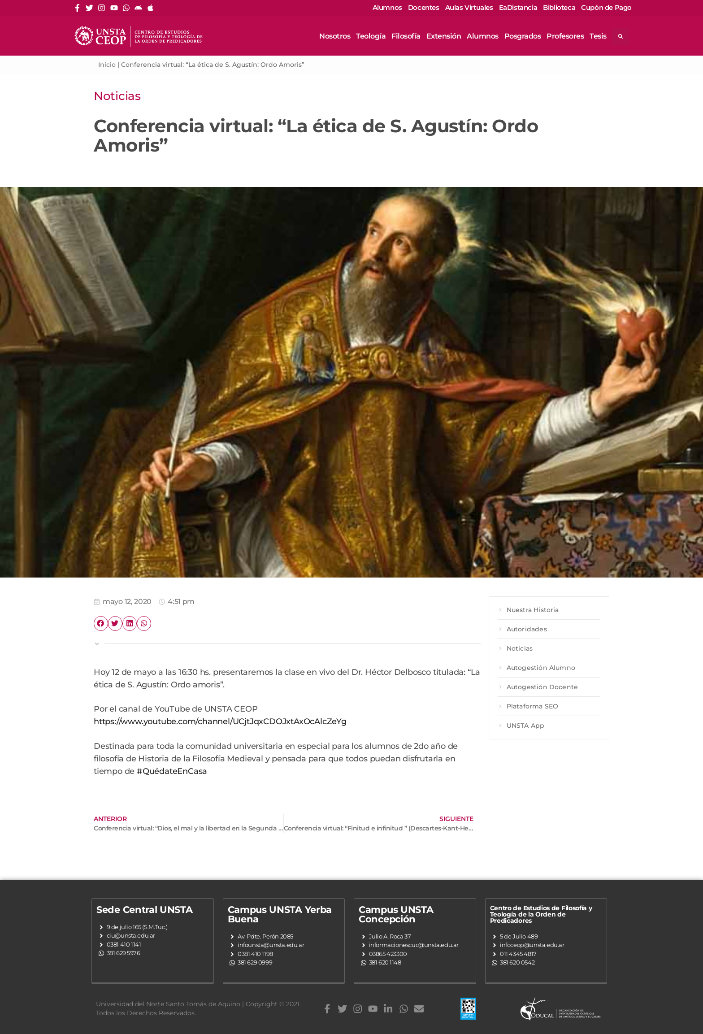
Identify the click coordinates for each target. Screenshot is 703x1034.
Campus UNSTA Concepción (396, 914)
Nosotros (334, 36)
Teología (371, 36)
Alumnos (483, 36)
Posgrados (522, 36)
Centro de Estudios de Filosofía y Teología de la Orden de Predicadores (541, 914)
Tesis (598, 36)
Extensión (443, 36)
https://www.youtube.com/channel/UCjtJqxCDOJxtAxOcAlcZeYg (220, 721)
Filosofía (406, 36)
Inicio (107, 65)
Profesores (565, 36)
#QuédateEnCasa (172, 771)
